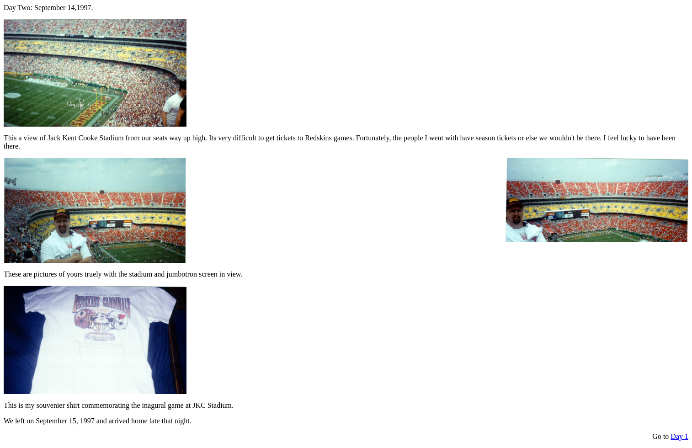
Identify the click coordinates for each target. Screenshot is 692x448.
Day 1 (679, 436)
